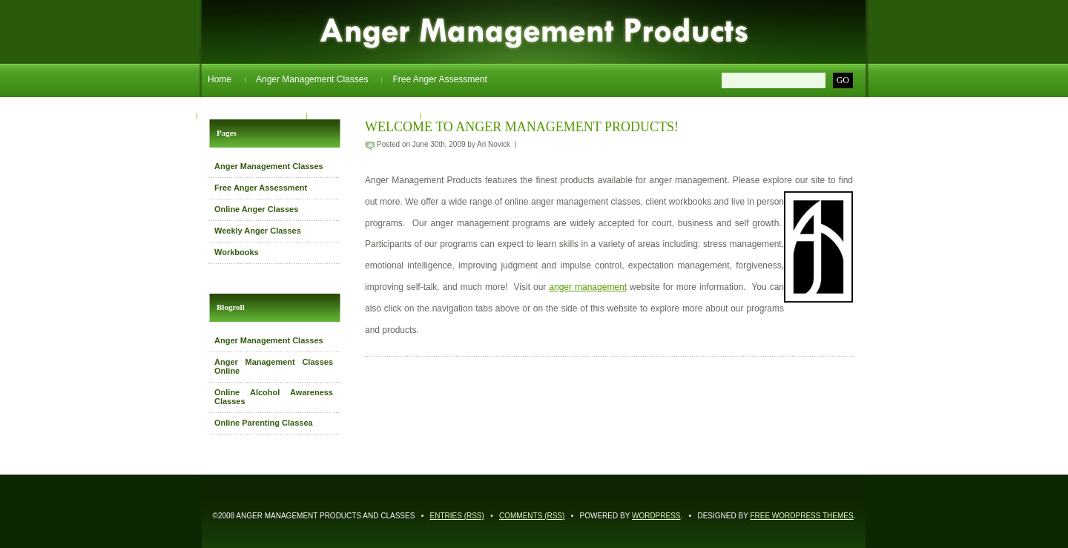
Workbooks (453, 115)
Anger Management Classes (312, 79)
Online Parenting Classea (263, 422)
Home (219, 79)
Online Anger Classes (250, 115)
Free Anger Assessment (439, 79)
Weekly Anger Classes (361, 115)
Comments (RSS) (531, 516)
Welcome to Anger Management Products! (522, 126)
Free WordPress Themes (801, 516)
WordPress (656, 516)
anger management (588, 287)
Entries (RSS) (457, 516)
